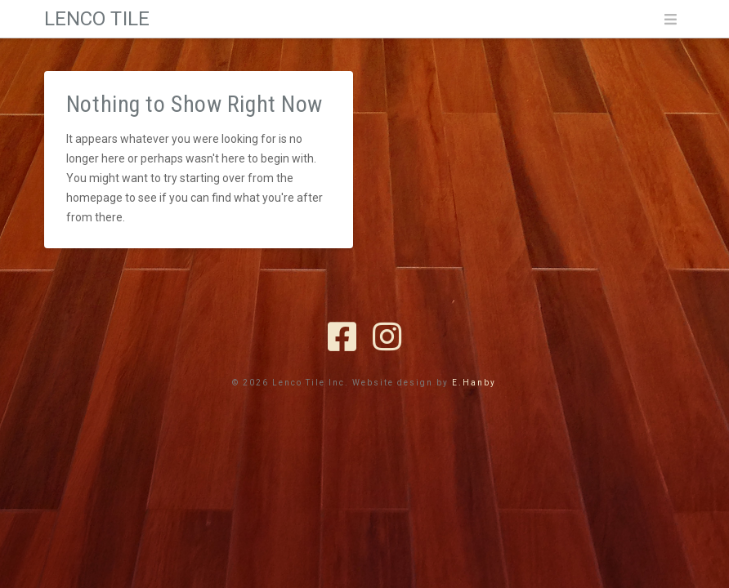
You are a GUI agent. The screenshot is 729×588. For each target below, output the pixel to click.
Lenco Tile (97, 19)
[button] (670, 19)
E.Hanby (474, 382)
